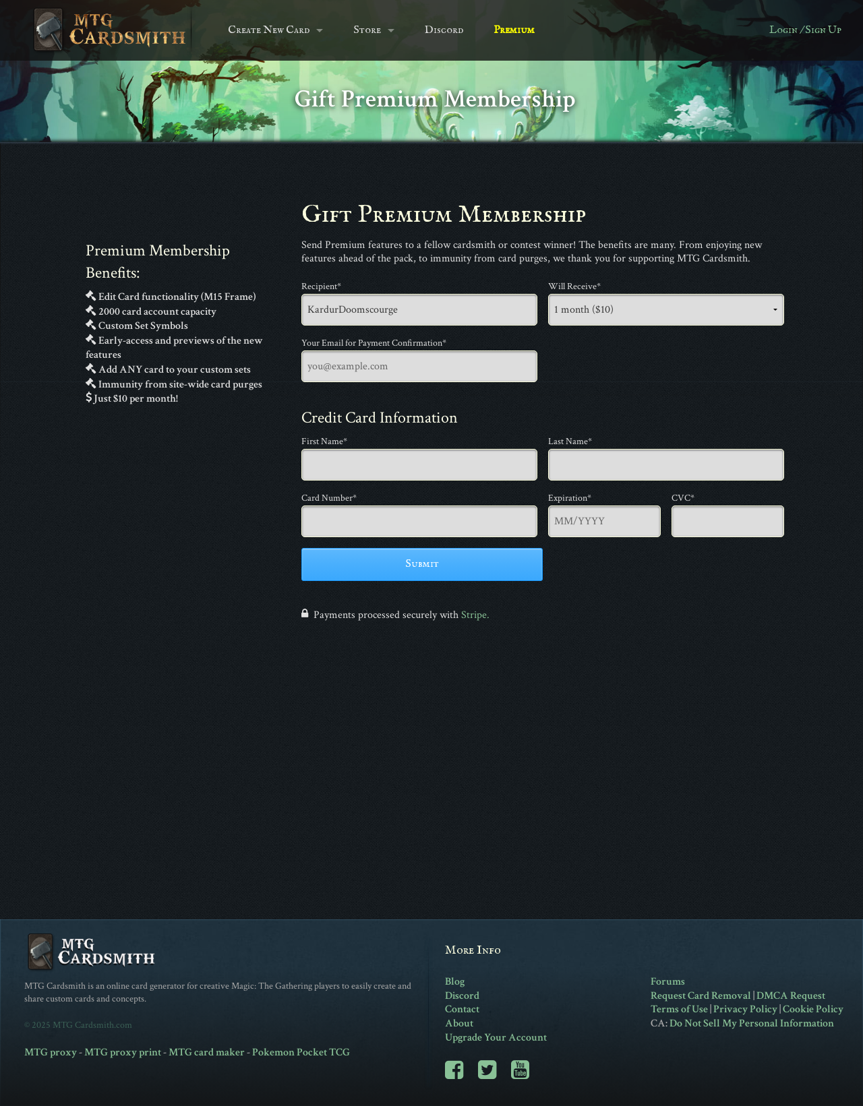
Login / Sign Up (805, 30)
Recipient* (321, 286)
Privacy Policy (745, 1009)
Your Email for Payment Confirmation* (373, 343)
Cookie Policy (813, 1009)
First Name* (324, 441)
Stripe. (475, 615)
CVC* (683, 498)
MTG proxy (50, 1052)
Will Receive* (574, 286)
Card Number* (329, 498)
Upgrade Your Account (496, 1038)
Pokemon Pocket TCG (301, 1052)
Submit (422, 564)
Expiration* (569, 498)
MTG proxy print (122, 1052)
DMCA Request (790, 996)
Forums (668, 982)
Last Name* (570, 441)
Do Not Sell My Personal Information (751, 1023)
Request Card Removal (701, 996)
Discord (444, 30)
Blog (455, 982)
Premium (514, 30)
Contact (462, 1009)
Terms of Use (679, 1009)
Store (367, 30)
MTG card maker (207, 1052)
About (459, 1023)
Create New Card (268, 30)
